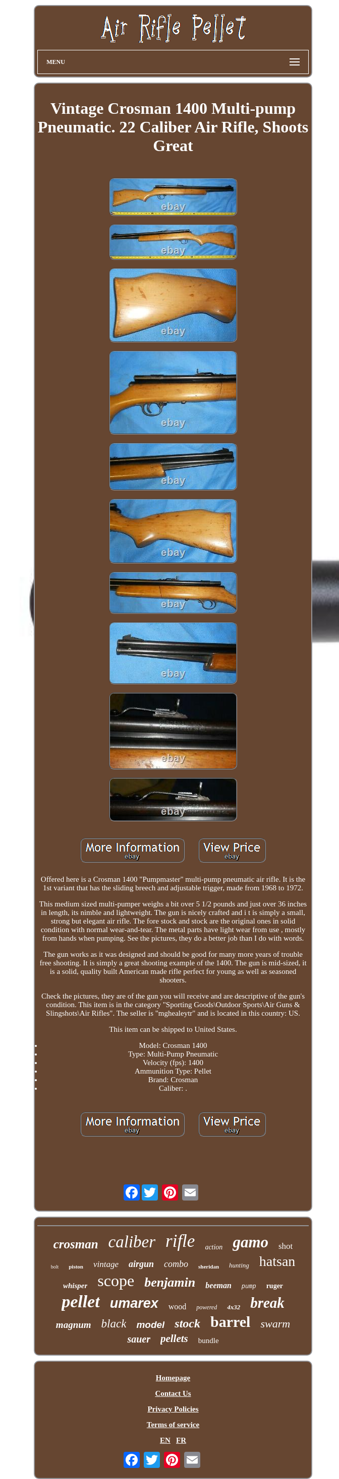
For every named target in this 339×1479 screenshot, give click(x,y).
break (267, 1303)
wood (177, 1306)
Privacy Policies (172, 1409)
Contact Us (173, 1393)
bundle (208, 1340)
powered (206, 1307)
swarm (275, 1323)
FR (181, 1440)
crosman (75, 1244)
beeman (218, 1285)
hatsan (277, 1261)
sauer (138, 1339)
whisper (75, 1286)
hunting (239, 1265)
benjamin (169, 1282)
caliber (131, 1242)
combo (176, 1264)
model (150, 1324)
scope (115, 1281)
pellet (81, 1301)
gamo (250, 1242)
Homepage (173, 1378)
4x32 (233, 1307)
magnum (73, 1324)
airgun (141, 1264)
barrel (230, 1321)
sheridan (208, 1266)
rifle (180, 1241)
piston (76, 1266)
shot (285, 1246)
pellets (174, 1338)
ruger (274, 1286)
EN (165, 1440)
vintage (106, 1264)
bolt (55, 1267)
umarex (134, 1303)
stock (187, 1323)
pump (249, 1286)
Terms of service (173, 1425)
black (114, 1323)
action (213, 1247)
